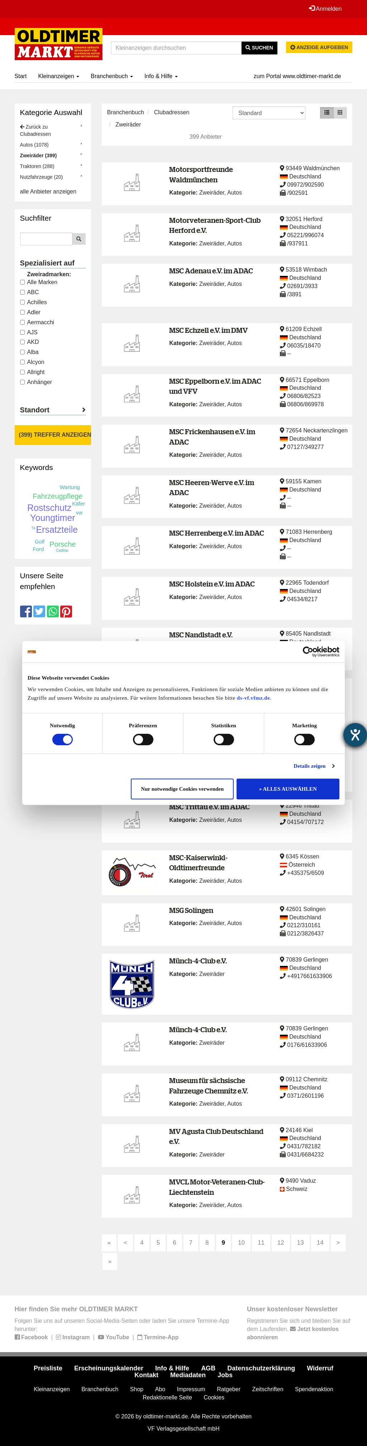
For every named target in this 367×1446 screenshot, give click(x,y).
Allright (32, 372)
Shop (136, 1389)
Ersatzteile (57, 530)
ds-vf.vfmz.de (253, 698)
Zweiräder (128, 124)
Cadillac (62, 550)
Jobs (225, 1375)
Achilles (33, 302)
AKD (29, 342)
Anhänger (36, 382)
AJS (29, 332)
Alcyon (32, 362)
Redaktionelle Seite (167, 1397)
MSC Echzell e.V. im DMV (208, 330)
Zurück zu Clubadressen (35, 130)
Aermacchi (37, 322)
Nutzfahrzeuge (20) (41, 177)
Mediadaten (188, 1375)
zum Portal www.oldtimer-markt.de (297, 76)
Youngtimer (52, 518)
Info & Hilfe (161, 76)
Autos (234, 193)
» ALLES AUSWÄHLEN (288, 789)
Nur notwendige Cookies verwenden (182, 789)
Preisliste (48, 1368)
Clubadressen (172, 112)
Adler (30, 312)
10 (241, 1242)
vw (79, 512)
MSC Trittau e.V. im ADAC (209, 807)
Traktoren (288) (37, 166)
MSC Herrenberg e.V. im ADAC (216, 533)
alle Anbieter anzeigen (48, 191)
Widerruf (320, 1368)
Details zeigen (309, 766)
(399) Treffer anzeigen (55, 435)
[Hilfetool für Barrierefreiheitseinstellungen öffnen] (355, 735)
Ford (38, 549)
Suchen (259, 48)
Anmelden (325, 8)
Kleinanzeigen (58, 76)
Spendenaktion (314, 1389)
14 (320, 1242)
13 (300, 1242)
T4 (33, 528)
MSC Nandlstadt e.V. (201, 635)
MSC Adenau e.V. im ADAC (211, 271)
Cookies (214, 1397)
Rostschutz (49, 508)
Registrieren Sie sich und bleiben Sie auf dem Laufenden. (298, 1329)
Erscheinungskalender (108, 1368)
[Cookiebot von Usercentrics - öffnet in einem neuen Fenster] (308, 651)
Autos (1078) (34, 145)
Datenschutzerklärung (261, 1368)
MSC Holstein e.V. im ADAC (212, 584)
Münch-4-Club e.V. (198, 961)
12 (280, 1242)
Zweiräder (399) (38, 155)
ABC (29, 292)
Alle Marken (38, 282)
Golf (40, 541)
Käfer (78, 504)
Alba (29, 352)
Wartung (69, 487)
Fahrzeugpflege (57, 496)
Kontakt (146, 1375)
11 (261, 1242)
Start (21, 76)
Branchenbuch (112, 76)
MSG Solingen (191, 910)
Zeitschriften (267, 1389)
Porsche (62, 544)
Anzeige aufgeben (319, 47)
